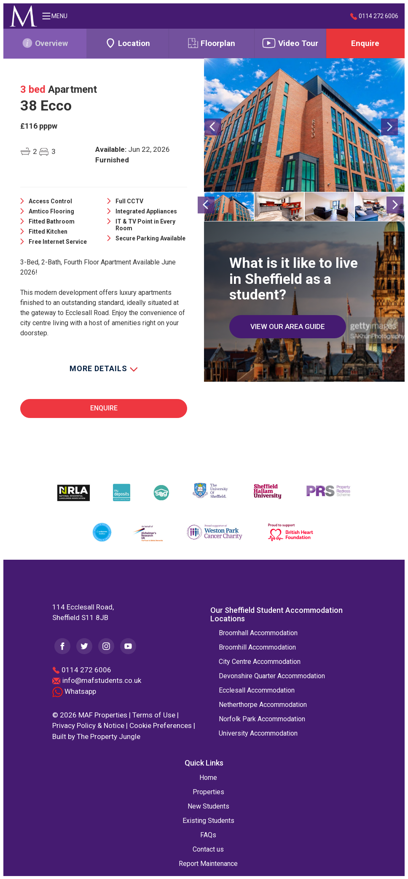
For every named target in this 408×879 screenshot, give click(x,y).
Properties (208, 791)
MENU (54, 16)
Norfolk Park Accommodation (262, 719)
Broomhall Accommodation (258, 632)
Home (208, 777)
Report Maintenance (208, 863)
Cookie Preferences (160, 725)
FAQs (208, 834)
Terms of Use (153, 714)
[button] (213, 154)
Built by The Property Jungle (96, 736)
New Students (208, 806)
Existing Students (208, 820)
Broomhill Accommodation (257, 647)
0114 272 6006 (374, 16)
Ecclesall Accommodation (257, 690)
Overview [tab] (45, 43)
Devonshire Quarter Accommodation (272, 675)
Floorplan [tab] (211, 43)
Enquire (365, 43)
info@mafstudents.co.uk (101, 680)
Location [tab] (127, 43)
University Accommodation (258, 733)
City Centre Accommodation (260, 661)
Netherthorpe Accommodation (263, 704)
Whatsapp (74, 691)
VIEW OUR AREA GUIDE (287, 326)
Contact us (208, 849)
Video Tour (290, 43)
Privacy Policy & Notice (88, 725)
